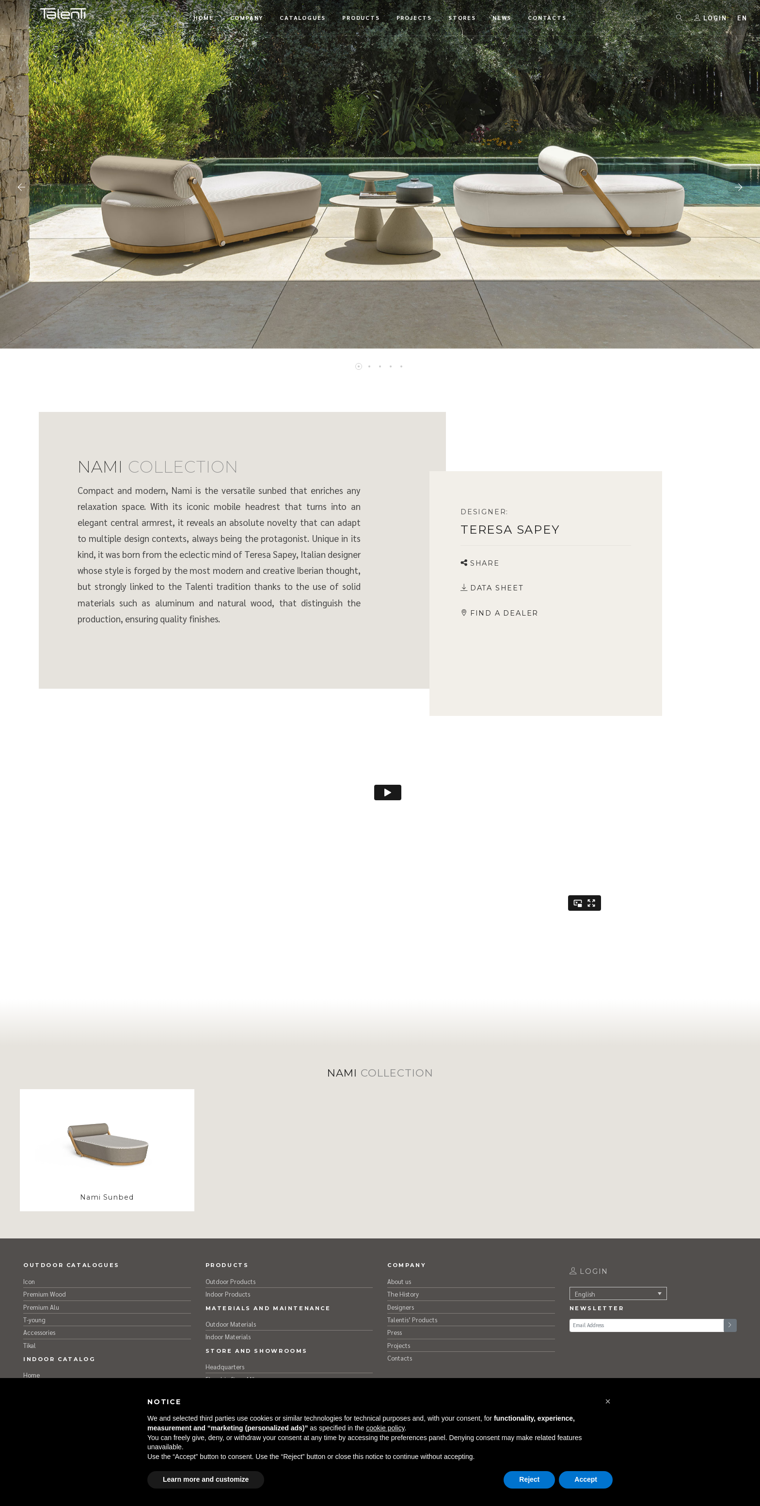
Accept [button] (585, 1479)
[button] (608, 1401)
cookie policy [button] (385, 1428)
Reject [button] (529, 1479)
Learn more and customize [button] (206, 1479)
